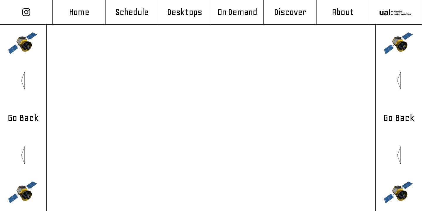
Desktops (184, 12)
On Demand (237, 12)
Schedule (131, 12)
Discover (290, 12)
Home (79, 12)
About (342, 12)
